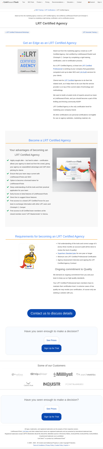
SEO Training (39, 10)
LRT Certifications (50, 10)
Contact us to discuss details (51, 313)
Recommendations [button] (58, 2)
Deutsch (91, 2)
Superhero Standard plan (67, 253)
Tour (23, 2)
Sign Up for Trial (51, 348)
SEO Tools (31, 2)
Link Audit (83, 72)
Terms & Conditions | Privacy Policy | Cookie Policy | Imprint (50, 445)
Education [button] (70, 2)
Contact (79, 2)
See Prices (51, 340)
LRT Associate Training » (90, 32)
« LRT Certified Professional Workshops (17, 32)
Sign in (100, 2)
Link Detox (26, 431)
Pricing (47, 2)
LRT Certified (69, 80)
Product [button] (39, 2)
